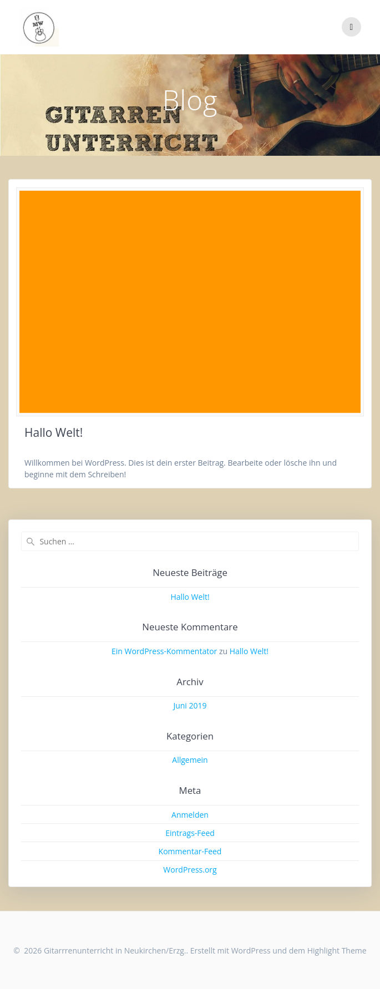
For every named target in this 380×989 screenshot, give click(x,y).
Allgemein (189, 760)
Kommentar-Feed (190, 851)
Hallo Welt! (53, 432)
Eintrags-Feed (190, 833)
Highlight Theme (337, 950)
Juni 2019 (189, 705)
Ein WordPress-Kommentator (164, 651)
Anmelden (190, 814)
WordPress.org (189, 869)
